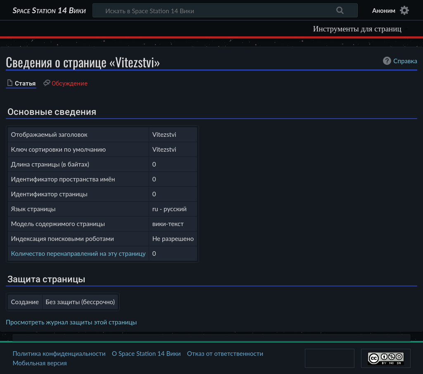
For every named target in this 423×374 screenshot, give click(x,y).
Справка (399, 61)
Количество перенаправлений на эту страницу (78, 253)
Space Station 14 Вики (49, 10)
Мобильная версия (39, 363)
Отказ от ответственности (225, 353)
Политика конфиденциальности (58, 353)
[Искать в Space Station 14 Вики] (225, 10)
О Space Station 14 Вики (146, 353)
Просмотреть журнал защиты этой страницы (71, 322)
